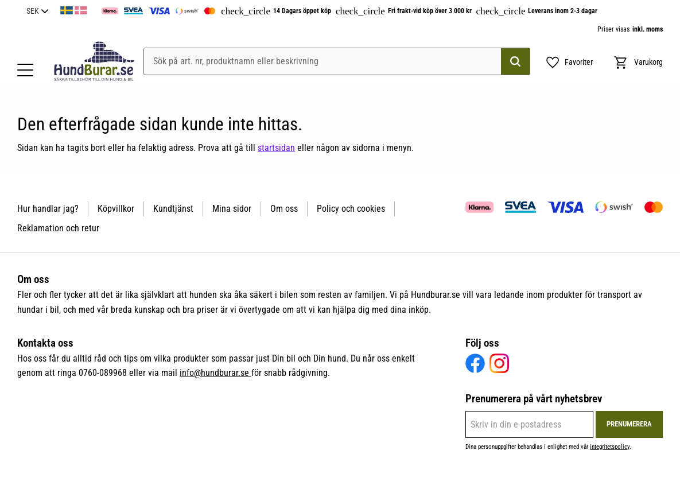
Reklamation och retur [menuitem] (58, 228)
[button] (25, 70)
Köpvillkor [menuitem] (116, 208)
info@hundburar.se (215, 372)
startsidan (276, 147)
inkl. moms (647, 29)
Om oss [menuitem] (284, 208)
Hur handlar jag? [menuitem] (48, 208)
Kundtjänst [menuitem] (173, 208)
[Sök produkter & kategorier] (337, 61)
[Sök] (515, 61)
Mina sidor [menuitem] (231, 208)
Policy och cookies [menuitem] (351, 208)
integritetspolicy (610, 447)
